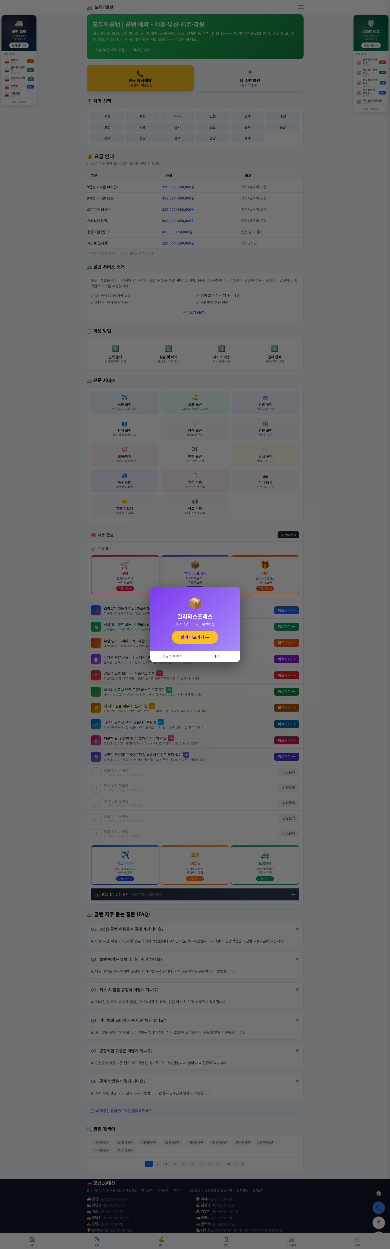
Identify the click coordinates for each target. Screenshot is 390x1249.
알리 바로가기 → (195, 637)
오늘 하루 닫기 (172, 656)
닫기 (218, 656)
